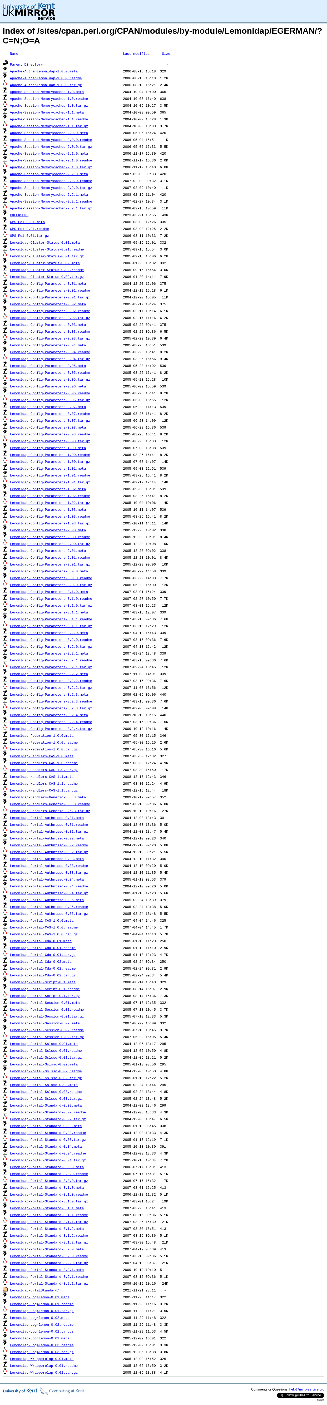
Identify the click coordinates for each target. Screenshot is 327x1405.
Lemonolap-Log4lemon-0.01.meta (40, 1297)
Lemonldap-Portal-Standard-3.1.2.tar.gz (49, 1242)
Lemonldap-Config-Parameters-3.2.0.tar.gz (51, 646)
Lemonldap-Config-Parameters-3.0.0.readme (51, 578)
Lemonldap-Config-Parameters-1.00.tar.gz (50, 461)
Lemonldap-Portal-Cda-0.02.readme (43, 968)
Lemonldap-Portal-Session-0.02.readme (47, 1030)
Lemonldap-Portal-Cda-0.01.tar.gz (43, 954)
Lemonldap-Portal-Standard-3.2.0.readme (49, 1256)
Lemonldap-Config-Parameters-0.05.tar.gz (50, 379)
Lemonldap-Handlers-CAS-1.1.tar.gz (44, 790)
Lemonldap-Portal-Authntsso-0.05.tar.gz (49, 913)
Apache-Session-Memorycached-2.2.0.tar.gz (51, 187)
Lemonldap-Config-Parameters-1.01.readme (50, 475)
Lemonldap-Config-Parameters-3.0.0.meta (49, 571)
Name (14, 53)
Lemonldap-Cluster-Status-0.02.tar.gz (47, 276)
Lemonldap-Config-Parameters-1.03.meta (48, 509)
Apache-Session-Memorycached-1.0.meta (47, 91)
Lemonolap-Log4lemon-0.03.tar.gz (42, 1351)
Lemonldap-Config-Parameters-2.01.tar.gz (50, 564)
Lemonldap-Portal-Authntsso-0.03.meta (47, 858)
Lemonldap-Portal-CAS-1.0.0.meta (42, 920)
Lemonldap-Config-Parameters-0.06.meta (48, 386)
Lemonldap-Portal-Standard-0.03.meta (46, 1125)
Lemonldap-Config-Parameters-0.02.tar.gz (50, 317)
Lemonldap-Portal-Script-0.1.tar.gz (45, 995)
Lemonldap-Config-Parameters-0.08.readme (50, 434)
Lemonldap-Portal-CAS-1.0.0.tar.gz (44, 934)
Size (166, 53)
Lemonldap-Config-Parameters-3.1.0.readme (51, 598)
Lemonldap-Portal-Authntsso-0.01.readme (49, 824)
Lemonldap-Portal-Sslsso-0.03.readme (46, 1091)
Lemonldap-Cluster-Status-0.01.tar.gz (47, 256)
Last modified (136, 53)
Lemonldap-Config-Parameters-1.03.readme (50, 516)
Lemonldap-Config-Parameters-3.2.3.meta (49, 694)
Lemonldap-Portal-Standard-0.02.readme (48, 1112)
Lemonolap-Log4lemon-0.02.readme (42, 1324)
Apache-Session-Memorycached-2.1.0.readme (51, 160)
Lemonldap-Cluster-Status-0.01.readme (47, 249)
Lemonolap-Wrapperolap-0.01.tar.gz (44, 1372)
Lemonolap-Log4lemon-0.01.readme (42, 1303)
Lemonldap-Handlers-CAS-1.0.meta (42, 756)
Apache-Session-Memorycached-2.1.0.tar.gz (51, 167)
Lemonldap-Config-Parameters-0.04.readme (50, 352)
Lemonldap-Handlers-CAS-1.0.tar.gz (44, 769)
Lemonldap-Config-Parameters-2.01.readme (50, 557)
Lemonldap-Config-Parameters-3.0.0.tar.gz (51, 584)
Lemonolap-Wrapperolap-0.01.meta (42, 1358)
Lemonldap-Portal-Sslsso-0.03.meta (44, 1084)
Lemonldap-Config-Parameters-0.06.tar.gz (50, 399)
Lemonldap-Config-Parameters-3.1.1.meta (49, 612)
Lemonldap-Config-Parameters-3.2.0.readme (51, 639)
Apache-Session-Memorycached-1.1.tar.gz (49, 126)
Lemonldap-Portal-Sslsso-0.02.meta (44, 1064)
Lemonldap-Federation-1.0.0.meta (42, 735)
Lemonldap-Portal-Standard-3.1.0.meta (47, 1187)
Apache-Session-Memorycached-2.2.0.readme (51, 180)
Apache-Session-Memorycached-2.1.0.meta (49, 153)
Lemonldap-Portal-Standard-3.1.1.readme (49, 1214)
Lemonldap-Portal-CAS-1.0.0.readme (44, 927)
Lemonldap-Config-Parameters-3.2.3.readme (51, 701)
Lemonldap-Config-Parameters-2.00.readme (50, 536)
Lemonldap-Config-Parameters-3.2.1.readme (51, 660)
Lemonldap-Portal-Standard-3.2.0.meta (47, 1249)
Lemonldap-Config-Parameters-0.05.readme (50, 372)
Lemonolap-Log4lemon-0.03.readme (42, 1345)
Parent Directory (26, 64)
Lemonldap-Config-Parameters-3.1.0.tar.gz (51, 605)
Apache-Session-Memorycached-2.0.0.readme (51, 139)
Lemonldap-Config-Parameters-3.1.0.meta (49, 591)
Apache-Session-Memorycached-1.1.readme (49, 119)
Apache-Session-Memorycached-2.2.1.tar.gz (51, 208)
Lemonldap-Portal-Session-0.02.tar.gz (47, 1036)
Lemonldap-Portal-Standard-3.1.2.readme (49, 1235)
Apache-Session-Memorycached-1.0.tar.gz (49, 105)
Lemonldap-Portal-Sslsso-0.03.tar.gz (46, 1098)
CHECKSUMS (19, 215)
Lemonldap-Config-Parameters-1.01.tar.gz (50, 482)
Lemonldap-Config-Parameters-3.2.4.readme (51, 721)
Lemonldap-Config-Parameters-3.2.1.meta (49, 653)
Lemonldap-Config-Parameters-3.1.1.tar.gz (51, 625)
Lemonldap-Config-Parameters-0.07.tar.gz (50, 420)
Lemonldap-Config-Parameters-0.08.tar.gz (50, 441)
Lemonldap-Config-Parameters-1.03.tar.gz (50, 523)
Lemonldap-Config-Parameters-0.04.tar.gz (50, 358)
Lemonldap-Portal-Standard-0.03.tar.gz (48, 1139)
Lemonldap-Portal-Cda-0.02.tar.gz (43, 975)
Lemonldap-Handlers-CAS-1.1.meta (42, 776)
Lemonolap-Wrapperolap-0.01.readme (44, 1365)
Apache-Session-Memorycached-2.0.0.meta (49, 132)
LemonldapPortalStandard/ (34, 1290)
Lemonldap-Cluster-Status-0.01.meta (45, 242)
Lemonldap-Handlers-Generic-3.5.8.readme (50, 804)
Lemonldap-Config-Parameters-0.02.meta (48, 304)
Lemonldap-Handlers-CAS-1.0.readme (44, 762)
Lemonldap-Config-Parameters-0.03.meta (48, 324)
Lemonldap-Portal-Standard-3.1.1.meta (47, 1208)
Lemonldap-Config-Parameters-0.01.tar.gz (50, 297)
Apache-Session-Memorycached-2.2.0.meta (49, 173)
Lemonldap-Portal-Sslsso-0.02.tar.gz (46, 1077)
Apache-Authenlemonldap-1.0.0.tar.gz (46, 84)
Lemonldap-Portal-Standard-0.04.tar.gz (48, 1160)
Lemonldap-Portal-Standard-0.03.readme (48, 1132)
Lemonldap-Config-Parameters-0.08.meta (48, 427)
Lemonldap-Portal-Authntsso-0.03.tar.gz (49, 872)
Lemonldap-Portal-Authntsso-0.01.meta (47, 817)
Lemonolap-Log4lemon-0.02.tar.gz (42, 1331)
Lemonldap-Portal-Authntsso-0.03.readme (49, 865)
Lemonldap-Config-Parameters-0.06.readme (50, 393)
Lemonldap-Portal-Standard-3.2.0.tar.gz (49, 1262)
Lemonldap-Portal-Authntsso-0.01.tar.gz (49, 831)
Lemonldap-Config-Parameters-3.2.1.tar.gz (51, 667)
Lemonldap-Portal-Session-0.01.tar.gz (47, 1016)
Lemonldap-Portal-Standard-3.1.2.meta (47, 1228)
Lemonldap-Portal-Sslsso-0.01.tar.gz (46, 1057)
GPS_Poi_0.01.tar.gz (29, 235)
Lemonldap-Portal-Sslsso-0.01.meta (44, 1043)
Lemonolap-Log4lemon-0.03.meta (40, 1338)
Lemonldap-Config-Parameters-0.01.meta (48, 283)
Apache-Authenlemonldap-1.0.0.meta (44, 71)
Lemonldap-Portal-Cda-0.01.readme (43, 947)
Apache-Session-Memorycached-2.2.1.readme (51, 201)
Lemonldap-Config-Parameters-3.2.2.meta (49, 673)
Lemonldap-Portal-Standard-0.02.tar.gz (48, 1119)
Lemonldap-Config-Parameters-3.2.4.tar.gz (51, 728)
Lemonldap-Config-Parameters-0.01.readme (50, 290)
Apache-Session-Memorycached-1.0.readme (49, 98)
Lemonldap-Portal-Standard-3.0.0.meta (47, 1167)
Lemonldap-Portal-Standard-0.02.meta (46, 1105)
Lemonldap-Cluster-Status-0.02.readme (47, 269)
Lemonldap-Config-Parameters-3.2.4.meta (49, 715)
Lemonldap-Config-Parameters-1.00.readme (50, 454)
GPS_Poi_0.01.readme (29, 228)
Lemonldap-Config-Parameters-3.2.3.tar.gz (51, 708)
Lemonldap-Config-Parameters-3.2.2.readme (51, 680)
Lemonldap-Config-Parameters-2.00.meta (48, 530)
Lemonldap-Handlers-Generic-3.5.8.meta (48, 797)
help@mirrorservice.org (306, 1389)
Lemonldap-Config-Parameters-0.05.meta (48, 365)
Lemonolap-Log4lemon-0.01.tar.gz (42, 1310)
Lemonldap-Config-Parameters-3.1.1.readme (51, 619)
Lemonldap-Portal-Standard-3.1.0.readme (49, 1194)
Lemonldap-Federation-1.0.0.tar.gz (44, 749)
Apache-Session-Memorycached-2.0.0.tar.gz (51, 146)
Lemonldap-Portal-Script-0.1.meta (43, 982)
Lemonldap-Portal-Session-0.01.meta (45, 1002)
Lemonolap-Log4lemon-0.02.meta (40, 1317)
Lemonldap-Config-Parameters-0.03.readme (50, 331)
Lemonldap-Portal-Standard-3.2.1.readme (49, 1276)
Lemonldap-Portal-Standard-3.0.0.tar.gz (49, 1180)
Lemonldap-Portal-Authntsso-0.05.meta (47, 899)
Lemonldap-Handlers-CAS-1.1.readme (44, 783)
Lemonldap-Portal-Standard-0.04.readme (48, 1153)
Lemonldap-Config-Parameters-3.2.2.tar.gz (51, 687)
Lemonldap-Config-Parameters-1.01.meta (48, 468)
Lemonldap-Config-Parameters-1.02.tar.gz (50, 502)
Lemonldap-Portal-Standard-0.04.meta (46, 1146)
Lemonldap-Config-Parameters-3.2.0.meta (49, 632)
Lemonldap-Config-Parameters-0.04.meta (48, 345)
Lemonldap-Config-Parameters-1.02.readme (50, 495)
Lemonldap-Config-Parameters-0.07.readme (50, 413)
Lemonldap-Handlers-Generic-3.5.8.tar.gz (50, 810)
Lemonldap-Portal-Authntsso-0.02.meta (47, 838)
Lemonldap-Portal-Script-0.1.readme (45, 988)
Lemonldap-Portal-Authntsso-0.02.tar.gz (49, 851)
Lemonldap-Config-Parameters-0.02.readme (50, 310)
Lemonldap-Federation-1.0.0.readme (44, 742)
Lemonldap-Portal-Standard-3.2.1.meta (47, 1269)
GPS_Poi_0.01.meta (27, 221)
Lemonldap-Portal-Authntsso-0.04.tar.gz (49, 893)
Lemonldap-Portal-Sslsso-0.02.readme (46, 1071)
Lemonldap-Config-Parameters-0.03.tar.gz (50, 338)
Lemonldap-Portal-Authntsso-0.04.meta (47, 879)
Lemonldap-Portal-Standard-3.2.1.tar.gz (49, 1283)
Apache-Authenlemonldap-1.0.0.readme (46, 78)
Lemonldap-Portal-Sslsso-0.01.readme (46, 1050)
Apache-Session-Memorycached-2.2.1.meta (49, 194)
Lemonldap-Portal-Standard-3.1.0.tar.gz (49, 1201)
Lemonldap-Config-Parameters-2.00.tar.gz (50, 543)
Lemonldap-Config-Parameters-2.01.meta (48, 550)
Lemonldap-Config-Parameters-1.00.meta (48, 447)
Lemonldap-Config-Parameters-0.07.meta (48, 406)
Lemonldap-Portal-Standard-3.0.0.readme (49, 1173)
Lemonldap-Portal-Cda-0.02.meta (41, 961)
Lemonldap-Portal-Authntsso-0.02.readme (49, 845)
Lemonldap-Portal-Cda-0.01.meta (41, 941)
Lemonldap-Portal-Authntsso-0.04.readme (49, 886)
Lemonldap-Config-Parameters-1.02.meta (48, 489)
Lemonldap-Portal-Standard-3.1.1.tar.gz (49, 1221)
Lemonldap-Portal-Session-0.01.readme (47, 1009)
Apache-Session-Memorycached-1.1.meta (47, 112)
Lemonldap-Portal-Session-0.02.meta (45, 1023)
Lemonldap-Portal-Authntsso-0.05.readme (49, 906)
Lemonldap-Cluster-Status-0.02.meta (45, 263)
